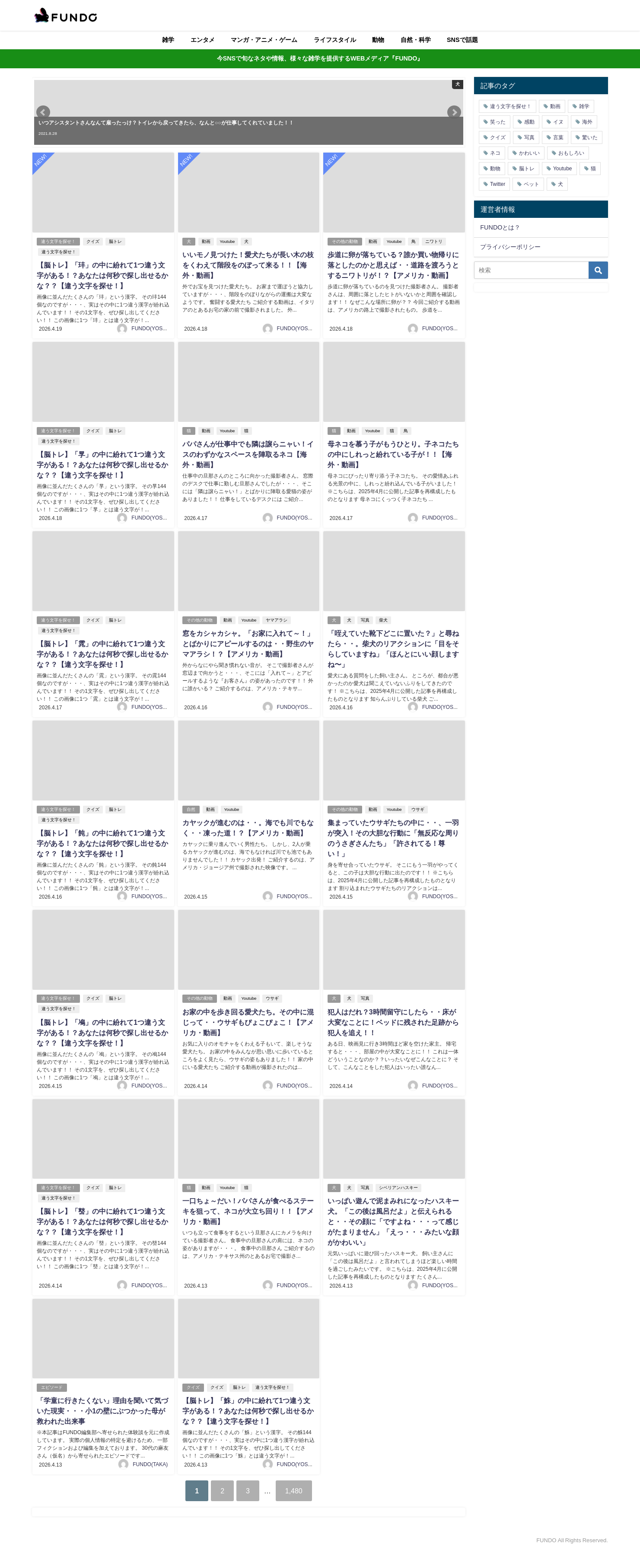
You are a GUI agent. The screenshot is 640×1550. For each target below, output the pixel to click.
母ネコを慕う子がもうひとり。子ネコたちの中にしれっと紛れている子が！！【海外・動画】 (393, 454)
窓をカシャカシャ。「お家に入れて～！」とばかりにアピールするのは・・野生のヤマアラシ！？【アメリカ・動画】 (247, 643)
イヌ (558, 121)
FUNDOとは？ (500, 227)
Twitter (497, 184)
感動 (529, 121)
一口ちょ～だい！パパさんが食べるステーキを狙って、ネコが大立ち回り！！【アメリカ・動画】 (247, 1211)
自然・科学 (416, 40)
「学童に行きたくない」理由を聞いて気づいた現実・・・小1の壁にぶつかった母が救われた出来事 (102, 1410)
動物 (378, 40)
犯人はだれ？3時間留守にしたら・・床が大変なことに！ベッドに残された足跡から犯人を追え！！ (393, 1021)
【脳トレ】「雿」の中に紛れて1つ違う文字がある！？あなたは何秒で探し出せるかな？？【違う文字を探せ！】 (102, 653)
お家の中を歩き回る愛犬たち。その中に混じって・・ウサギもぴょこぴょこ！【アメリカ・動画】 (247, 1021)
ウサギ (417, 809)
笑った (498, 121)
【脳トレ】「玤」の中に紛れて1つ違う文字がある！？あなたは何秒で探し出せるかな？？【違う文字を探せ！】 (102, 275)
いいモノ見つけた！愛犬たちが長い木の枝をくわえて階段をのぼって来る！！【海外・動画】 (247, 265)
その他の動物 (345, 241)
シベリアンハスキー (398, 1187)
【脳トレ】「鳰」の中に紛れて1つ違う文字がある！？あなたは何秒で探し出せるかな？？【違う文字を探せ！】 (102, 1032)
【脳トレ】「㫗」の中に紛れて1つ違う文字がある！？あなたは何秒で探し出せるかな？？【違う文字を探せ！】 (102, 464)
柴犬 (383, 620)
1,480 (293, 1489)
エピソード (52, 1387)
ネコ (495, 153)
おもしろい (571, 153)
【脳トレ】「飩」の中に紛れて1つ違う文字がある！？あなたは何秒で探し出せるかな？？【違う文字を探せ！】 (102, 843)
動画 (205, 241)
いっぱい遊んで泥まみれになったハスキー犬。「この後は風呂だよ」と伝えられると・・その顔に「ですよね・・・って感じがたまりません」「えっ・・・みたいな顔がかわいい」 (393, 1221)
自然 (190, 809)
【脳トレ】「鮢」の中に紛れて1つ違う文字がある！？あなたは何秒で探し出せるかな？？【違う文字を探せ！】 (247, 1410)
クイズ (92, 241)
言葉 (558, 137)
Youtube (227, 241)
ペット (531, 184)
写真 (365, 620)
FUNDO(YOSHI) (150, 328)
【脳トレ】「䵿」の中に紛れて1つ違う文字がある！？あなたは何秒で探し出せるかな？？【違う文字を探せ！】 (102, 1221)
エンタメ (203, 40)
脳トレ (115, 241)
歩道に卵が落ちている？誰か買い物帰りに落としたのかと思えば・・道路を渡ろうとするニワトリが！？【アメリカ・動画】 (393, 265)
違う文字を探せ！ (58, 241)
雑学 (168, 40)
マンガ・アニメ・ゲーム (264, 40)
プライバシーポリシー (510, 247)
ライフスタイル (335, 40)
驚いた (590, 137)
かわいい (529, 153)
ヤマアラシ (276, 620)
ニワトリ (433, 241)
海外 (587, 121)
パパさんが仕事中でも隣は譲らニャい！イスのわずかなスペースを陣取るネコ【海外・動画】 (247, 454)
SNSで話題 (462, 40)
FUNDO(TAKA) (150, 1463)
